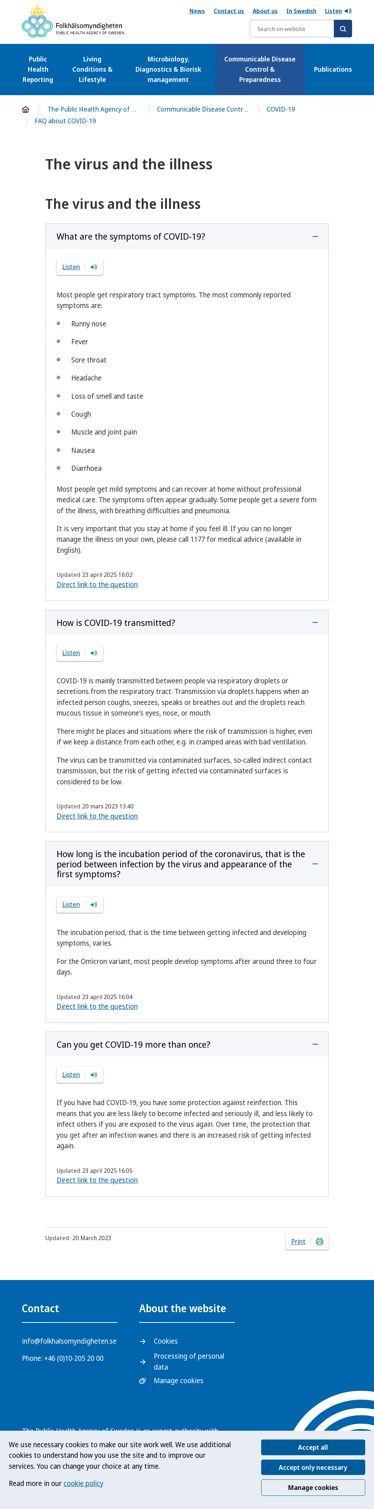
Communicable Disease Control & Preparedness (259, 69)
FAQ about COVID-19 (65, 120)
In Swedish (301, 11)
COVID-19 (281, 109)
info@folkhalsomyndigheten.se (69, 1341)
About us (265, 11)
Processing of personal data (189, 1361)
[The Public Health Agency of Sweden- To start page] (73, 22)
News (197, 11)
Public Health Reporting (37, 69)
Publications (333, 69)
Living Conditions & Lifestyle (92, 69)
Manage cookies (313, 1487)
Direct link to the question (97, 584)
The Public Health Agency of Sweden (93, 109)
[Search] (343, 28)
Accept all (313, 1447)
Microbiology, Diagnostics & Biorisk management (168, 69)
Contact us (229, 11)
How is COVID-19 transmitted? (116, 622)
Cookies (166, 1341)
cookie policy (83, 1483)
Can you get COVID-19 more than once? (133, 1044)
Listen (338, 11)
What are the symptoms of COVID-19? (131, 236)
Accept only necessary (313, 1467)
